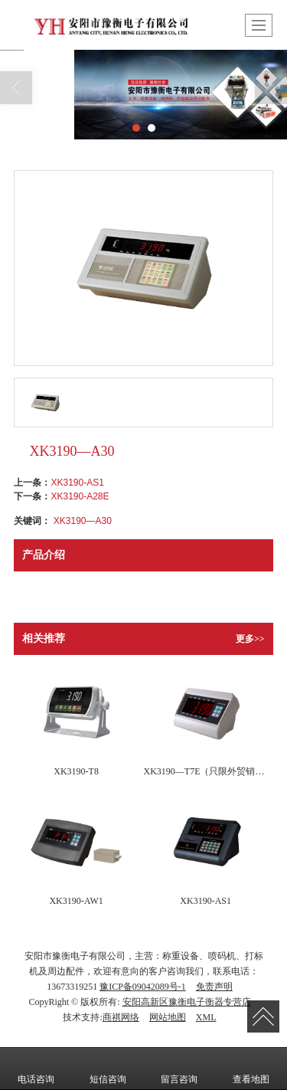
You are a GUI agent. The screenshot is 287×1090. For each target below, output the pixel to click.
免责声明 (214, 986)
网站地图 (167, 1017)
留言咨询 (179, 1068)
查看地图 (251, 1068)
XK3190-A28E (80, 496)
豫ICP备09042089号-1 (142, 986)
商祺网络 (121, 1017)
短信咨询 (108, 1068)
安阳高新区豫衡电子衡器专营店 (186, 1002)
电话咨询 (36, 1068)
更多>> (250, 638)
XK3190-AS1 (77, 482)
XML (206, 1017)
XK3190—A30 (83, 521)
